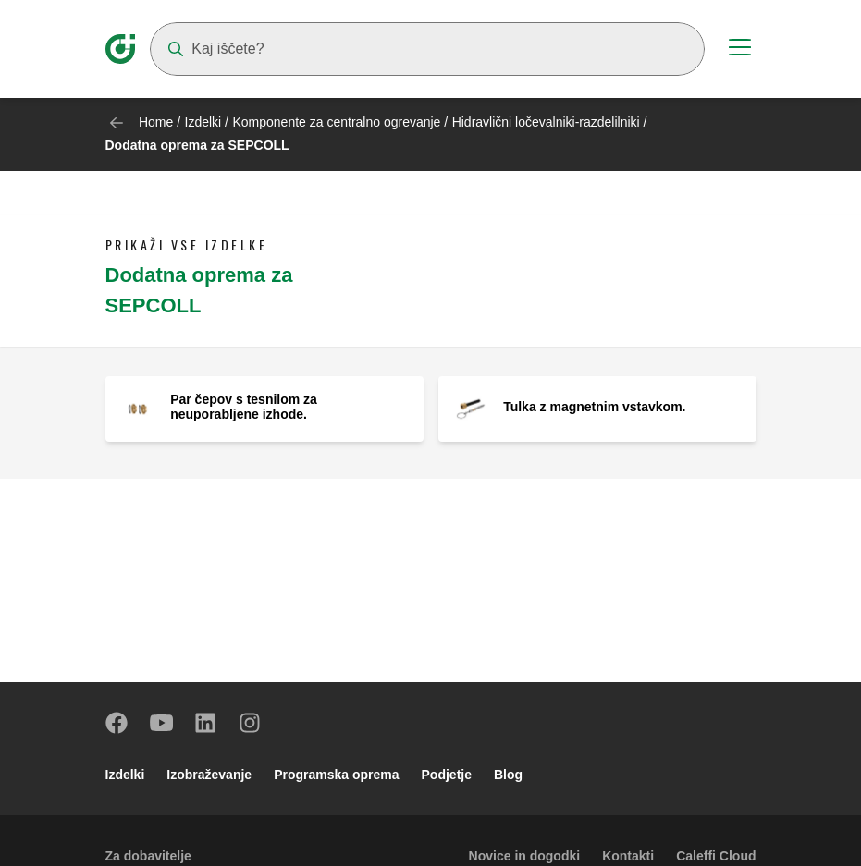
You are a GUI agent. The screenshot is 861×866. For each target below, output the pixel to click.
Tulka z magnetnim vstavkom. (594, 406)
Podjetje (447, 774)
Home (156, 122)
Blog (508, 774)
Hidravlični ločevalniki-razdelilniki (546, 122)
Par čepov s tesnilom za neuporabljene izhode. (243, 406)
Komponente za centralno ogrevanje (336, 122)
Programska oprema (336, 774)
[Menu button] (739, 50)
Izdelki (203, 122)
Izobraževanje (209, 774)
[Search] (427, 49)
